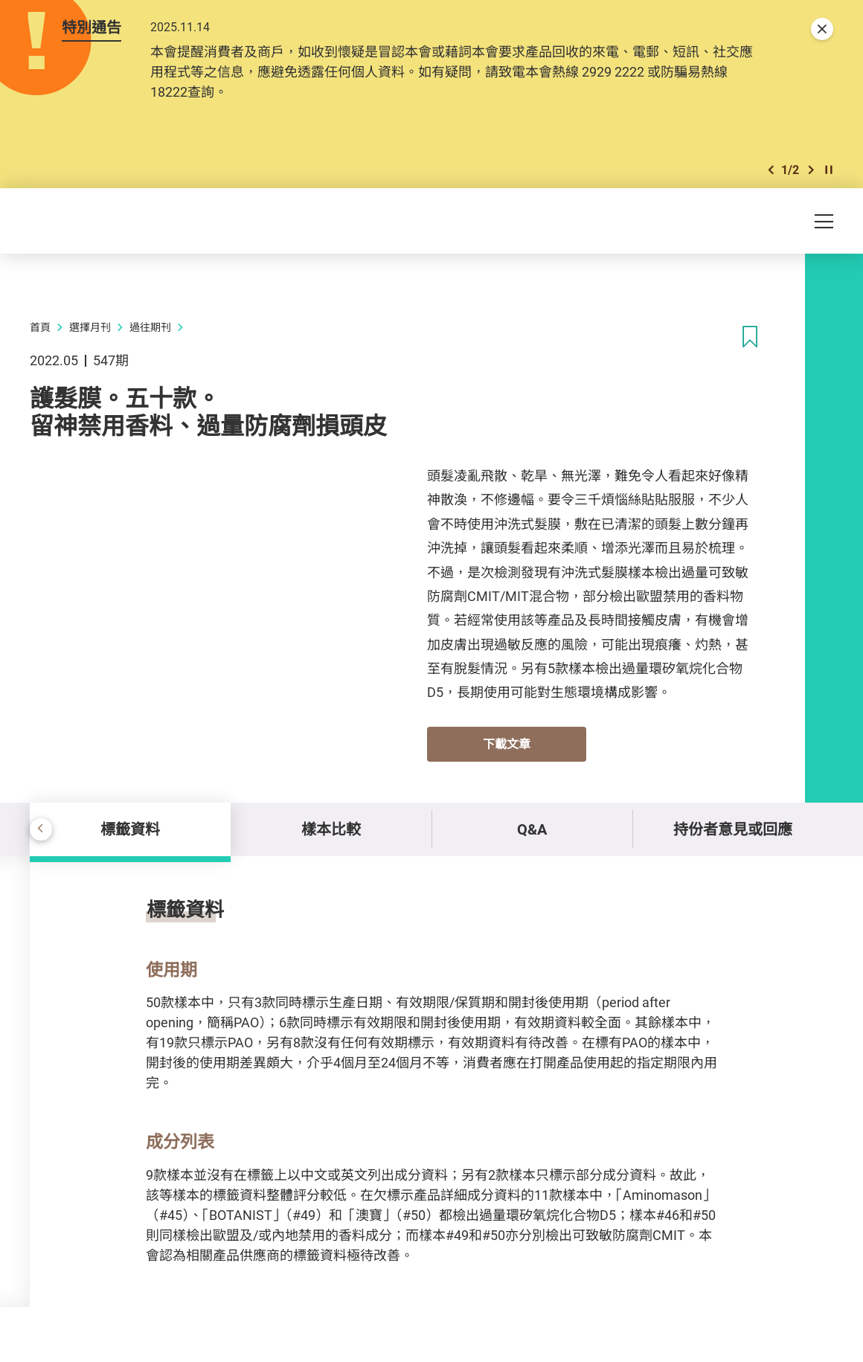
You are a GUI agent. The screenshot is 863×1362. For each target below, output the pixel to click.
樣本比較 (331, 829)
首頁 (40, 327)
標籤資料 (130, 829)
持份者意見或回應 (732, 829)
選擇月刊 (90, 327)
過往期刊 (150, 327)
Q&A (532, 829)
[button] (770, 170)
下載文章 (506, 744)
